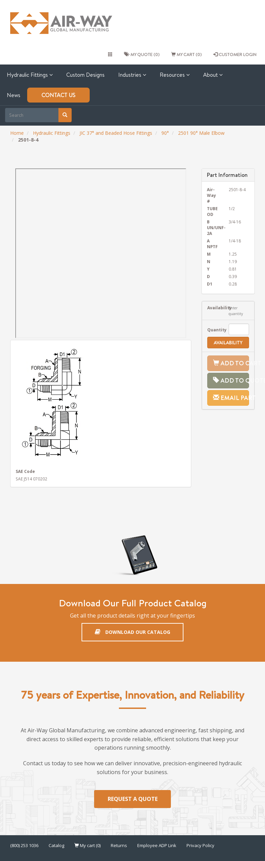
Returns (119, 845)
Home (17, 133)
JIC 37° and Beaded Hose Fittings (116, 133)
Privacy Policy (200, 845)
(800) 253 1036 (24, 845)
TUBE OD (212, 211)
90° (165, 133)
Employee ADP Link (156, 845)
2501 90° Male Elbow (201, 133)
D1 (209, 284)
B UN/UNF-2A (213, 227)
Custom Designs (85, 74)
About (213, 74)
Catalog (56, 845)
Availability (213, 307)
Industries (132, 74)
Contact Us (58, 95)
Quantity (213, 329)
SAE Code (25, 471)
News (13, 95)
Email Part (231, 397)
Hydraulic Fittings (30, 74)
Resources (175, 74)
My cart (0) (186, 54)
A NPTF (212, 243)
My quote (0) (142, 54)
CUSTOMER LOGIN (235, 54)
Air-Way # (211, 195)
